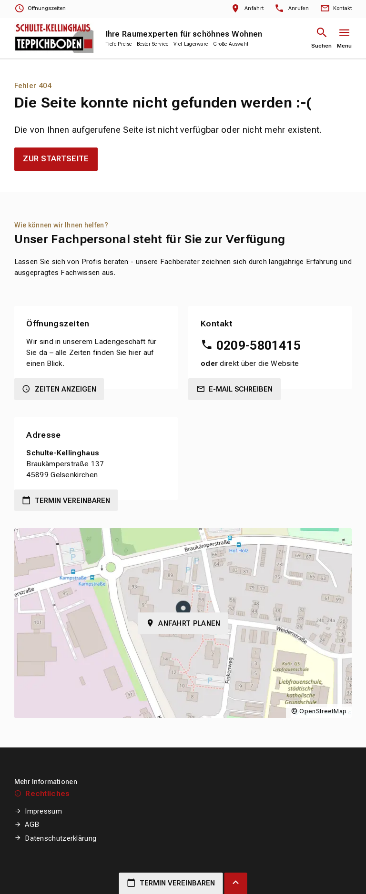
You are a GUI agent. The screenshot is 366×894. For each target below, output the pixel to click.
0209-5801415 (258, 345)
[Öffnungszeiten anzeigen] (40, 8)
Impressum (43, 811)
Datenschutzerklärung (60, 838)
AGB (32, 824)
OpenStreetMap (322, 711)
